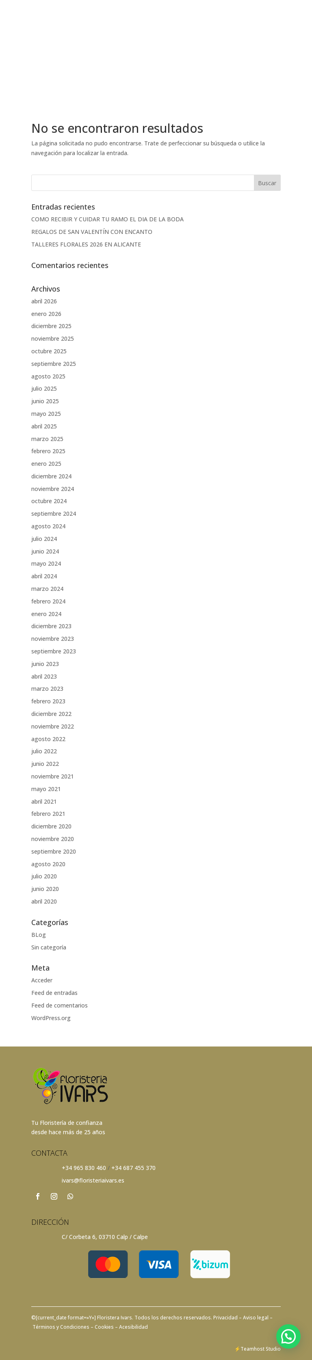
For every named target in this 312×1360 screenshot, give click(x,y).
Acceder (41, 980)
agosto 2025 (48, 376)
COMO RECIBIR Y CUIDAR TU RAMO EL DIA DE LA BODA (107, 219)
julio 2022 (44, 751)
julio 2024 (44, 539)
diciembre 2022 (51, 714)
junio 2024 (45, 551)
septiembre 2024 (53, 513)
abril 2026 (44, 301)
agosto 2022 (48, 739)
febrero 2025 (48, 451)
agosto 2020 (48, 864)
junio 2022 (45, 764)
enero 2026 (46, 314)
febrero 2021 (48, 813)
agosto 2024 (48, 526)
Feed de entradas (54, 993)
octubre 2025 (49, 351)
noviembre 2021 (52, 776)
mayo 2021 (46, 789)
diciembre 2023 (51, 626)
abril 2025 (44, 426)
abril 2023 (44, 676)
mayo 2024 (46, 563)
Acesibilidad (133, 1326)
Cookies (103, 1326)
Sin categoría (48, 947)
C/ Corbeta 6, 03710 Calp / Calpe (105, 1237)
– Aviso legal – (256, 1317)
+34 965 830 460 (84, 1168)
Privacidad (226, 1317)
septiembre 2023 (53, 651)
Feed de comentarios (59, 1005)
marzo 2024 (47, 588)
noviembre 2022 (52, 726)
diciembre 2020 (51, 826)
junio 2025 (45, 401)
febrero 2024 (48, 601)
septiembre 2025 (53, 364)
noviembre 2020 (52, 839)
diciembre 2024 (51, 476)
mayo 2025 (46, 413)
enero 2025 (46, 463)
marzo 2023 (47, 688)
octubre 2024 (49, 501)
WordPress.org (51, 1018)
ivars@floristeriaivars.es (93, 1180)
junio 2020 (45, 889)
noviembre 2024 (52, 489)
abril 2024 (44, 576)
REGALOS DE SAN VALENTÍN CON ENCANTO (91, 232)
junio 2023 (45, 664)
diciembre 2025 (51, 326)
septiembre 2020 (53, 851)
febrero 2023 (48, 701)
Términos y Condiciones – (62, 1326)
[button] (288, 1336)
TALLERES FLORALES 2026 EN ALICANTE (86, 244)
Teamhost (252, 1348)
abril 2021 (44, 801)
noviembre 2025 (52, 338)
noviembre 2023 (52, 638)
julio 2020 (44, 876)
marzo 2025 (47, 439)
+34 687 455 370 (133, 1168)
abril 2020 (44, 901)
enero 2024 (46, 614)
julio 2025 (44, 388)
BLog (38, 934)
